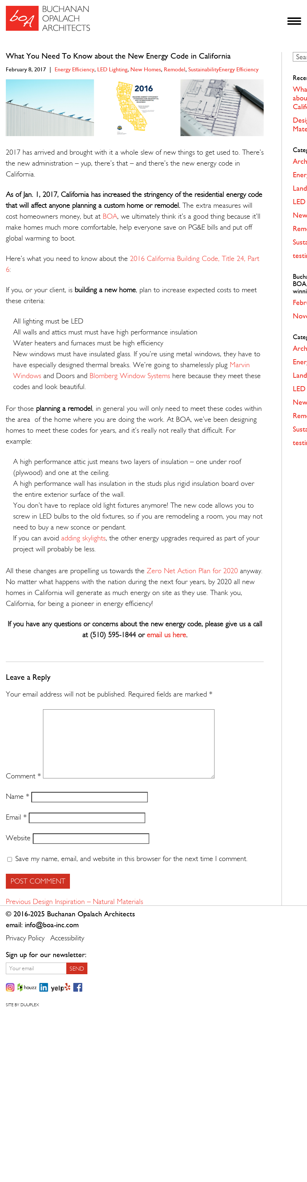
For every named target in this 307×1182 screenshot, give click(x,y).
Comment (23, 776)
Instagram (10, 987)
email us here (166, 635)
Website (18, 838)
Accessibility (67, 938)
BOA (110, 216)
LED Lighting (112, 69)
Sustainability (203, 69)
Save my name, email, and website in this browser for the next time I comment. (131, 858)
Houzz (26, 987)
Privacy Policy (25, 938)
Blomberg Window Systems (130, 376)
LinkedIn (43, 987)
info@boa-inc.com (52, 925)
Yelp (60, 987)
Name (17, 796)
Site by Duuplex (22, 1004)
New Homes (145, 69)
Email (16, 817)
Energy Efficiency (74, 69)
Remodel (174, 69)
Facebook (77, 987)
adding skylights (83, 538)
